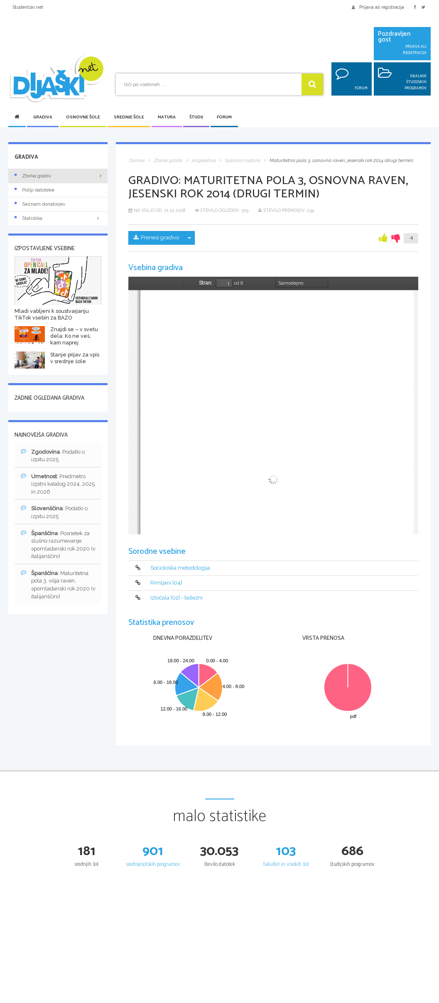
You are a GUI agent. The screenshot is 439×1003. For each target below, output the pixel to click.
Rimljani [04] (166, 583)
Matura (167, 117)
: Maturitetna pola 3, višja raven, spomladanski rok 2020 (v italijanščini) (58, 585)
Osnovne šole (83, 117)
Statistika (58, 218)
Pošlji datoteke (34, 190)
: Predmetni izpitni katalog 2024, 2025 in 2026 (58, 484)
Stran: (205, 283)
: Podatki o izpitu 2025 (53, 455)
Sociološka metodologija (180, 568)
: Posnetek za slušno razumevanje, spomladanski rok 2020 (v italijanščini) (58, 545)
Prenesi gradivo (156, 237)
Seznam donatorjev (40, 204)
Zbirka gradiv (33, 176)
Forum (224, 117)
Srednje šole (129, 117)
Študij (196, 117)
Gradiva (42, 117)
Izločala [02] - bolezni (176, 598)
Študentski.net (27, 7)
